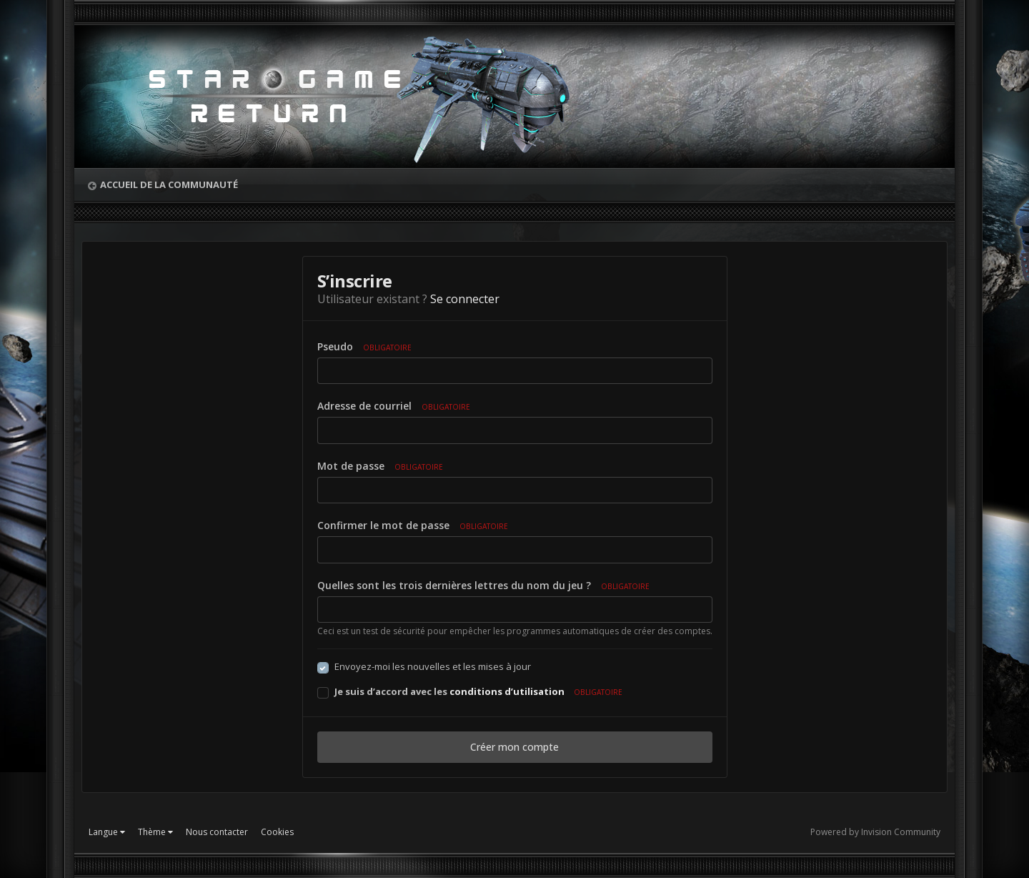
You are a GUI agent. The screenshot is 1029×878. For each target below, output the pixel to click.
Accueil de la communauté (169, 184)
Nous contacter (217, 832)
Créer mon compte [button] (514, 747)
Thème (155, 832)
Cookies (277, 832)
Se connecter (464, 299)
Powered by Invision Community (875, 832)
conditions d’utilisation (507, 691)
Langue (107, 832)
